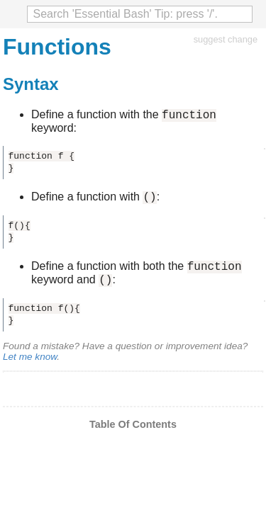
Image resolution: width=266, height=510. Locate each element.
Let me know (30, 365)
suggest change (225, 39)
